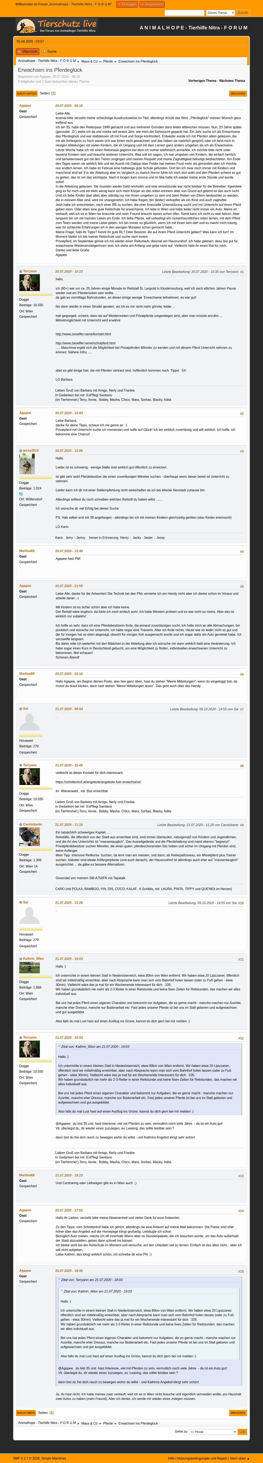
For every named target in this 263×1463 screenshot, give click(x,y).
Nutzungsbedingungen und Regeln (202, 1458)
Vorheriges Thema (202, 80)
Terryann (30, 271)
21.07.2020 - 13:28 (69, 902)
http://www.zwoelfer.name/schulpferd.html (85, 343)
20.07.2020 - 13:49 (69, 551)
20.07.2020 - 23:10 (69, 674)
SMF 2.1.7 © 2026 (26, 1458)
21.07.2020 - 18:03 (69, 1037)
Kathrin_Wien (33, 958)
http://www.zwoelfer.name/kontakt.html (83, 334)
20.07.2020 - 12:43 (69, 413)
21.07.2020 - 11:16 (69, 825)
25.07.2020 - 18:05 (69, 1271)
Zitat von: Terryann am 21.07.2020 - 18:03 (91, 1280)
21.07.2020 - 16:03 (69, 959)
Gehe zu (181, 1431)
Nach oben (26, 1412)
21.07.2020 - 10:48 (69, 765)
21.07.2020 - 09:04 (69, 709)
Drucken (238, 93)
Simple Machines (53, 1458)
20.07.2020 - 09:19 (69, 106)
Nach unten (26, 93)
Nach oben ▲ (240, 1458)
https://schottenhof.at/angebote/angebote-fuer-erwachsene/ (98, 782)
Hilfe (171, 1458)
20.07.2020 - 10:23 (69, 271)
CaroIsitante (32, 824)
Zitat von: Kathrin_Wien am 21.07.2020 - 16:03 (95, 1046)
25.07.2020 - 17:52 (69, 1210)
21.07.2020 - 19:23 (69, 1175)
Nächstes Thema (232, 80)
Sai (25, 708)
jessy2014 (30, 450)
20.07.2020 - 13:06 (69, 450)
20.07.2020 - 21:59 (69, 586)
